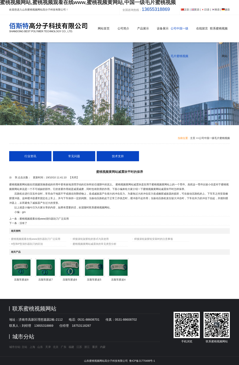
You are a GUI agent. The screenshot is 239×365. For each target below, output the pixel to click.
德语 (226, 9)
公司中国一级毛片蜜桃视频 (214, 138)
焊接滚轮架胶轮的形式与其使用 (91, 238)
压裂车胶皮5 (94, 279)
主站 (24, 346)
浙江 (87, 346)
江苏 (79, 346)
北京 (55, 346)
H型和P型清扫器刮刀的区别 (27, 243)
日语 (205, 9)
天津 (48, 346)
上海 (32, 346)
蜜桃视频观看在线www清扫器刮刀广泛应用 (44, 218)
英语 (195, 9)
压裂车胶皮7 (45, 279)
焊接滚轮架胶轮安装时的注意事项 (153, 238)
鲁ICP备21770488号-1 (142, 360)
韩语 (216, 9)
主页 (192, 138)
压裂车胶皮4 (118, 279)
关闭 (73, 177)
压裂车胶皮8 (21, 279)
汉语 (185, 9)
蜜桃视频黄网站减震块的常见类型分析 (94, 243)
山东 (40, 346)
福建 (71, 346)
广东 (63, 346)
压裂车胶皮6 (70, 279)
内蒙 (103, 346)
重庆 (95, 346)
